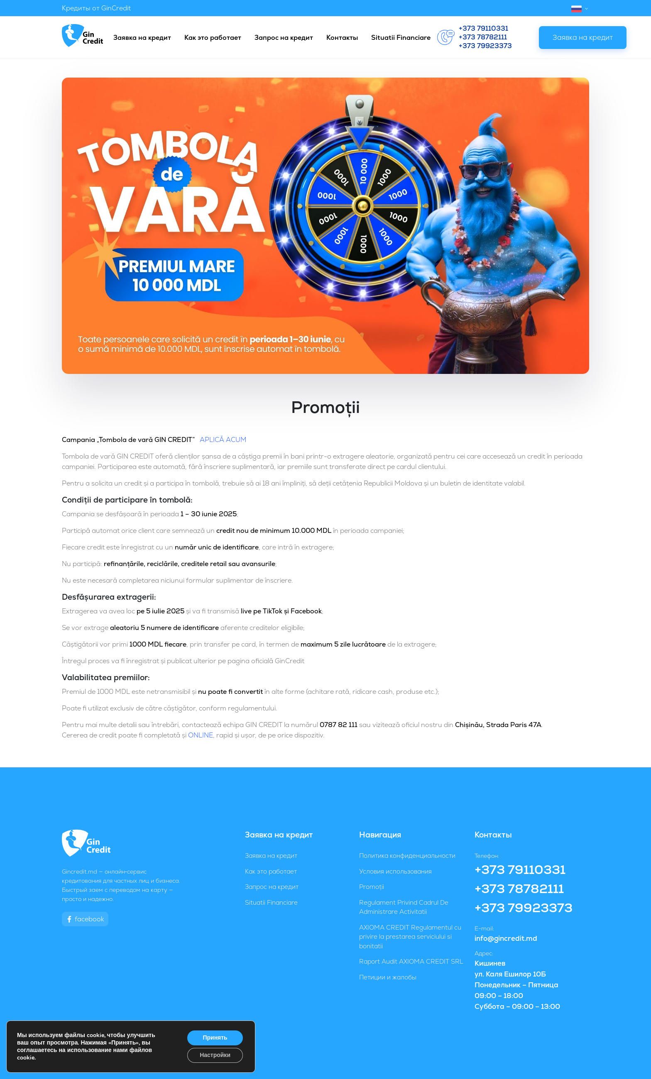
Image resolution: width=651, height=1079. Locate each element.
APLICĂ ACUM (222, 439)
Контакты (342, 37)
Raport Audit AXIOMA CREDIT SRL (411, 961)
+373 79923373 (485, 46)
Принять (215, 1038)
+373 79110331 (483, 28)
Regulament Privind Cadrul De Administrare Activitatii (403, 907)
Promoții (371, 887)
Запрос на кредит (284, 37)
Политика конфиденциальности (407, 855)
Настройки (215, 1055)
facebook (85, 919)
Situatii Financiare (401, 37)
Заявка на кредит (142, 37)
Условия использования (395, 871)
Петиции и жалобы (387, 977)
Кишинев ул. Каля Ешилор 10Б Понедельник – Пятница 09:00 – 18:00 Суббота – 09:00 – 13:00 (517, 985)
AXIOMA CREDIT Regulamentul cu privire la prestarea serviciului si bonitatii (410, 936)
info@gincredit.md (506, 938)
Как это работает (212, 37)
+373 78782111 (483, 37)
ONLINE (200, 735)
